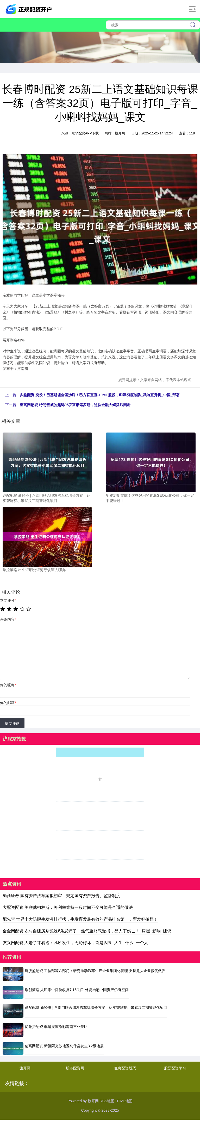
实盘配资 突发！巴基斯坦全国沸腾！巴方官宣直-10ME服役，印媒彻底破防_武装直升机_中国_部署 (100, 395)
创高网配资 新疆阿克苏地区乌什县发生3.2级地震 (64, 1046)
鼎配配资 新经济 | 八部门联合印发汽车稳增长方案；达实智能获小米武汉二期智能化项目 (96, 1007)
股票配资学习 (175, 1068)
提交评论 (12, 723)
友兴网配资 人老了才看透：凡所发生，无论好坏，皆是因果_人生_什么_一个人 (75, 942)
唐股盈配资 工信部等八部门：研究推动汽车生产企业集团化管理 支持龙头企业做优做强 (95, 971)
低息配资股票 (125, 1068)
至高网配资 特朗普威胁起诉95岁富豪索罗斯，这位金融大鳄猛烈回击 (75, 405)
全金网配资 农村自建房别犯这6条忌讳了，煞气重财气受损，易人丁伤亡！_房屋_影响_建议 (87, 931)
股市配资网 (75, 1068)
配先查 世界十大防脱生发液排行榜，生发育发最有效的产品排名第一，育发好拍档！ (80, 919)
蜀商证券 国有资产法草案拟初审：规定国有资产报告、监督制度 (61, 895)
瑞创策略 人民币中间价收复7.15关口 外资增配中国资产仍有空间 (77, 990)
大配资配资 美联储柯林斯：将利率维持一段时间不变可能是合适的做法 (68, 907)
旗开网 (25, 1068)
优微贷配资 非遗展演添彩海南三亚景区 (56, 1027)
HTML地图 (124, 1101)
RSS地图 (106, 1101)
